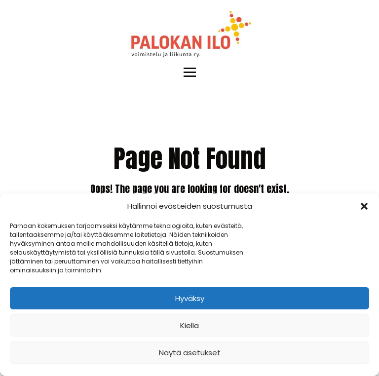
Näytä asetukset (190, 352)
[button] (364, 206)
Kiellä (189, 325)
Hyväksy (189, 298)
